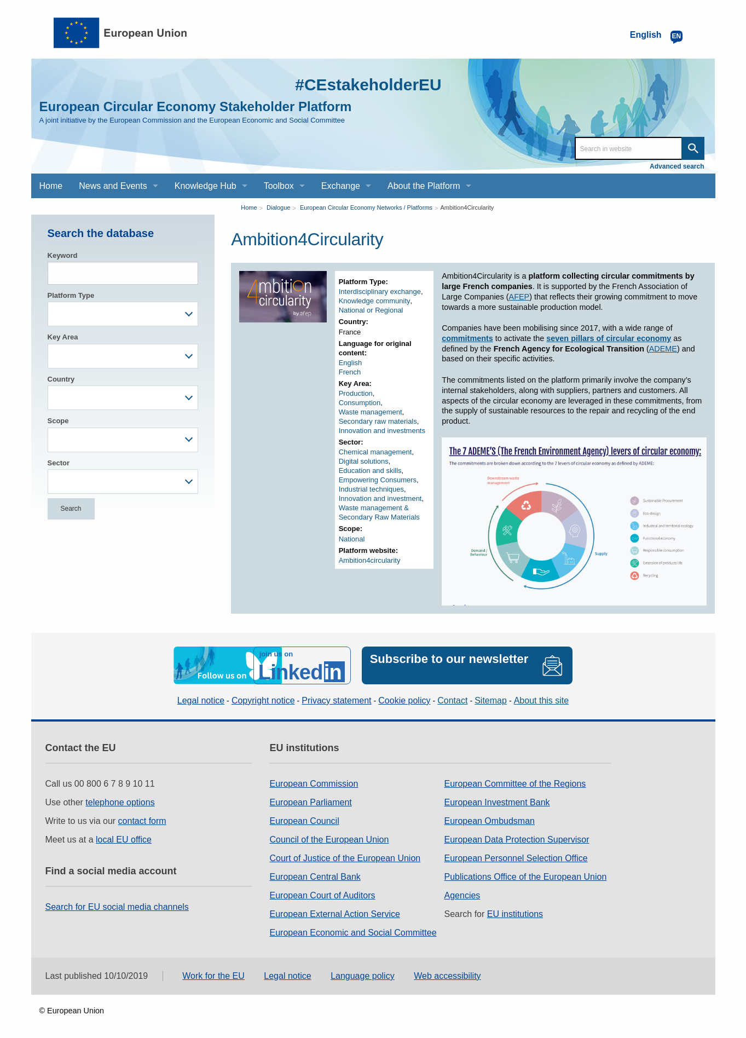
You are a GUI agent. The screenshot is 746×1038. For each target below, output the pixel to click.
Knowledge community (374, 301)
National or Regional (371, 310)
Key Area (63, 337)
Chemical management (375, 452)
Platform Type (71, 295)
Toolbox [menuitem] (279, 186)
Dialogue (278, 207)
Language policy (363, 976)
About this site (541, 700)
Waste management (370, 412)
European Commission (313, 783)
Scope (58, 421)
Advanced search (677, 166)
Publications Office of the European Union (525, 876)
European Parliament (310, 802)
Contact (452, 700)
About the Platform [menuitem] (424, 186)
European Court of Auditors (322, 895)
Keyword (63, 255)
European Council (304, 821)
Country (61, 379)
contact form (142, 821)
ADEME (663, 348)
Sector (59, 463)
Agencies (462, 895)
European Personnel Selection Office (516, 858)
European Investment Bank (497, 802)
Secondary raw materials (378, 421)
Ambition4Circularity (467, 207)
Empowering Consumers (378, 480)
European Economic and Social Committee (352, 932)
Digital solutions (364, 461)
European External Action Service (334, 914)
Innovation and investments (382, 430)
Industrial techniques (371, 489)
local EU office (124, 839)
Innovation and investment (380, 498)
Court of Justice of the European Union (344, 858)
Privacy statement (336, 700)
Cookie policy (404, 700)
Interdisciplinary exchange (380, 291)
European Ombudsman (489, 821)
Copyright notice (263, 700)
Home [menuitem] (51, 186)
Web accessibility (447, 976)
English (350, 363)
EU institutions (515, 914)
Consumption (360, 403)
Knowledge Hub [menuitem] (205, 186)
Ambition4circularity (370, 560)
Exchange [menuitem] (340, 186)
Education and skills (370, 470)
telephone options (119, 802)
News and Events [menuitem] (113, 186)
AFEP (519, 296)
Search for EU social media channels (117, 907)
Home (249, 207)
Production (356, 393)
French (350, 372)
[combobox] (123, 314)
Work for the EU (213, 976)
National (352, 539)
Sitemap (491, 700)
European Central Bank (314, 876)
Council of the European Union (329, 839)
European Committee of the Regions (515, 783)
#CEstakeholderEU (367, 85)
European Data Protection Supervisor (516, 839)
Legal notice (200, 700)
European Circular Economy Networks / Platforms (366, 207)
